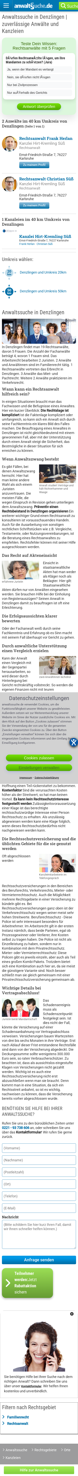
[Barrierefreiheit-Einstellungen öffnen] (74, 742)
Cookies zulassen (39, 758)
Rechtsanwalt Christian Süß (46, 179)
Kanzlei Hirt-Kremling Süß (42, 143)
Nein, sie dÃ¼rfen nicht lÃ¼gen (28, 77)
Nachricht (10, 1217)
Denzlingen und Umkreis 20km (43, 272)
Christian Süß (45, 243)
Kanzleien (13, 1458)
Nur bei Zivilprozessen (22, 85)
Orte (67, 1450)
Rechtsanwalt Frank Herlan (45, 138)
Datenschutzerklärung (47, 777)
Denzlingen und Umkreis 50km (43, 291)
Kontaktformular (31, 1386)
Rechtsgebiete (45, 1450)
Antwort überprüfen (39, 106)
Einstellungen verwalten (39, 768)
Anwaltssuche (16, 1450)
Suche (74, 6)
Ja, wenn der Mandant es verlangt (30, 69)
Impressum (25, 777)
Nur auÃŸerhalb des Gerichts (27, 92)
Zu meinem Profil (34, 165)
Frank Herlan (27, 243)
